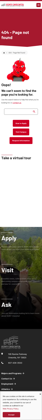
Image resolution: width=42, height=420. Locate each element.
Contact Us (8, 378)
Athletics (7, 389)
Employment (8, 384)
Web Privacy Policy (10, 409)
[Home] (4, 53)
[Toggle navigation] (38, 5)
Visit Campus (21, 132)
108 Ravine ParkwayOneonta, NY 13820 (17, 356)
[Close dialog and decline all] (40, 392)
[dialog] (21, 405)
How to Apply (21, 123)
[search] (21, 112)
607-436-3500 (15, 363)
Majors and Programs (13, 373)
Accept (11, 415)
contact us (17, 103)
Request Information (21, 140)
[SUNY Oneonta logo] (12, 5)
